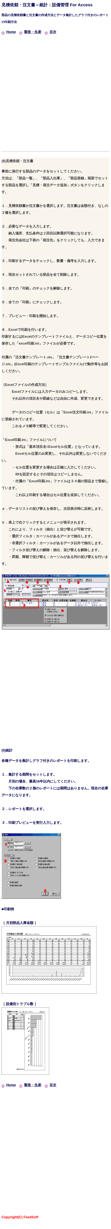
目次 (50, 32)
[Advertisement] (55, 62)
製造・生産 (30, 32)
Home (9, 32)
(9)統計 (7, 750)
